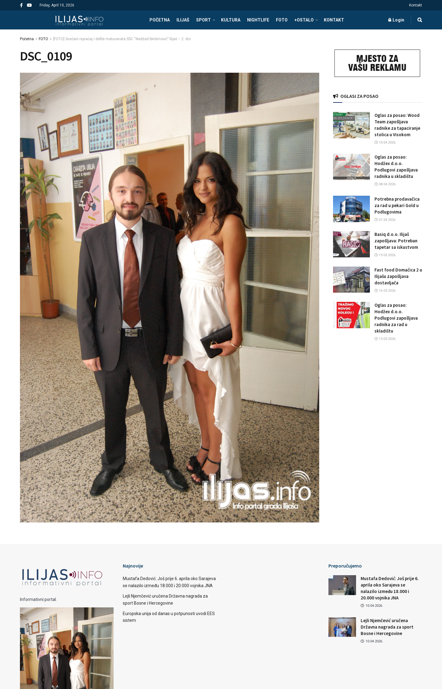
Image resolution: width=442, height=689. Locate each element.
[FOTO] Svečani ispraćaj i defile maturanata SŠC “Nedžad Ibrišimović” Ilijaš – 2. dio (122, 39)
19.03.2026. (385, 255)
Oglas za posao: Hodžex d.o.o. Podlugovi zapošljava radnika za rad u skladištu (396, 318)
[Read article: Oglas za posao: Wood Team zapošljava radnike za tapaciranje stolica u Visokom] (351, 125)
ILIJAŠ (182, 19)
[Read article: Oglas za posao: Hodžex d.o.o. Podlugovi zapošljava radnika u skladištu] (351, 167)
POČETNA (159, 19)
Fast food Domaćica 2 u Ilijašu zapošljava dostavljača (398, 276)
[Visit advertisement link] (377, 63)
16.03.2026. (385, 291)
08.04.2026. (385, 184)
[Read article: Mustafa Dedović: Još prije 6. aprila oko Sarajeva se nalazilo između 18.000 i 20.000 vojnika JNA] (342, 585)
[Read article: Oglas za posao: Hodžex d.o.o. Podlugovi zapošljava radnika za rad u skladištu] (351, 315)
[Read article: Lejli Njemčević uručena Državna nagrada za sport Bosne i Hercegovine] (342, 627)
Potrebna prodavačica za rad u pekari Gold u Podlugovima (397, 205)
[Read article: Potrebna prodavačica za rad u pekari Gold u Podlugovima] (351, 209)
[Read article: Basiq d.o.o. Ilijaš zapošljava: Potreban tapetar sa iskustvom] (351, 244)
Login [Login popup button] (396, 19)
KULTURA (230, 19)
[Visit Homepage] (79, 19)
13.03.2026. (385, 339)
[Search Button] (419, 19)
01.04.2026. (385, 220)
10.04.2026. (385, 142)
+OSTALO (304, 19)
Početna (27, 39)
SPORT (203, 19)
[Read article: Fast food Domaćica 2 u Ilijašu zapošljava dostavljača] (351, 280)
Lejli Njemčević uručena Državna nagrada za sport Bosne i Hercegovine (387, 627)
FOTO (282, 19)
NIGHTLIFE (258, 19)
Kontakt (415, 5)
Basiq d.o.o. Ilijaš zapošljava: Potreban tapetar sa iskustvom (396, 240)
